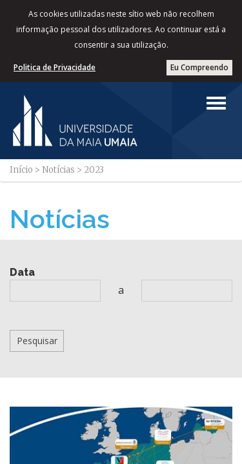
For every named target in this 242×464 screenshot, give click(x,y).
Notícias (58, 169)
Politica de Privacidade (55, 67)
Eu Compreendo (199, 67)
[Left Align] (216, 103)
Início (21, 169)
